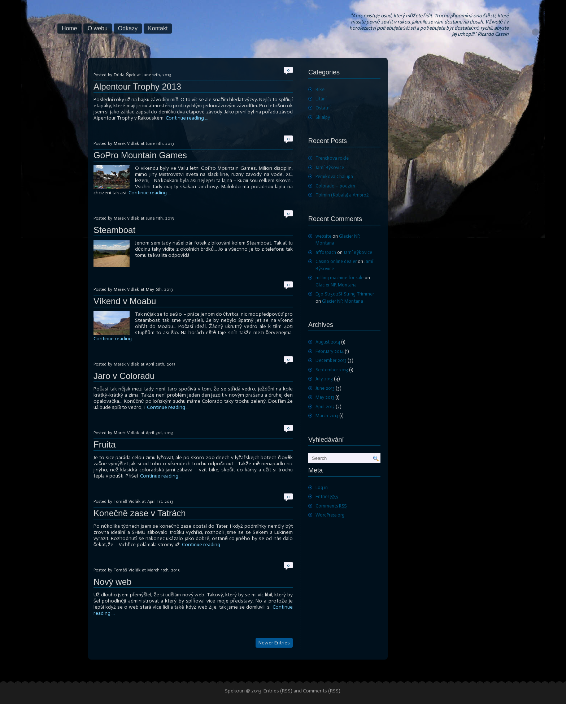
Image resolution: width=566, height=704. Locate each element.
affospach (325, 252)
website (323, 236)
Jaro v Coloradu (123, 376)
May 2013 (324, 397)
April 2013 (325, 406)
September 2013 (331, 369)
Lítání (321, 99)
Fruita (104, 444)
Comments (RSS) (321, 691)
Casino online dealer (336, 261)
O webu (98, 28)
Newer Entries (274, 643)
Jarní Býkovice (329, 167)
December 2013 (331, 360)
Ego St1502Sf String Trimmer (344, 294)
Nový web (112, 582)
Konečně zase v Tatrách (139, 513)
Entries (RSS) (278, 691)
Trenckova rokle (332, 158)
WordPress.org (329, 515)
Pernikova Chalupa (334, 176)
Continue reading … (187, 118)
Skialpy (322, 117)
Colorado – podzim (335, 186)
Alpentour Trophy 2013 (137, 86)
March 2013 (326, 415)
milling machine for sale (339, 277)
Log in (321, 487)
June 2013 (325, 388)
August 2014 (327, 342)
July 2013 (324, 378)
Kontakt (157, 28)
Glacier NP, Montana (336, 285)
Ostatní (323, 108)
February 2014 (329, 351)
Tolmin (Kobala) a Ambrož (342, 195)
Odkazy (128, 28)
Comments (331, 506)
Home (69, 28)
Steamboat (114, 230)
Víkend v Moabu (124, 301)
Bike (320, 89)
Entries (326, 496)
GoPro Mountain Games (140, 155)
